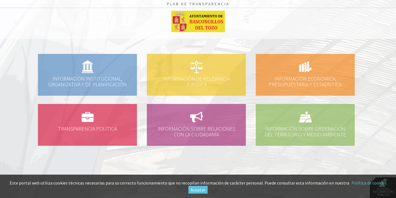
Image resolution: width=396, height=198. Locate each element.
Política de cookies (369, 183)
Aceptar (198, 190)
